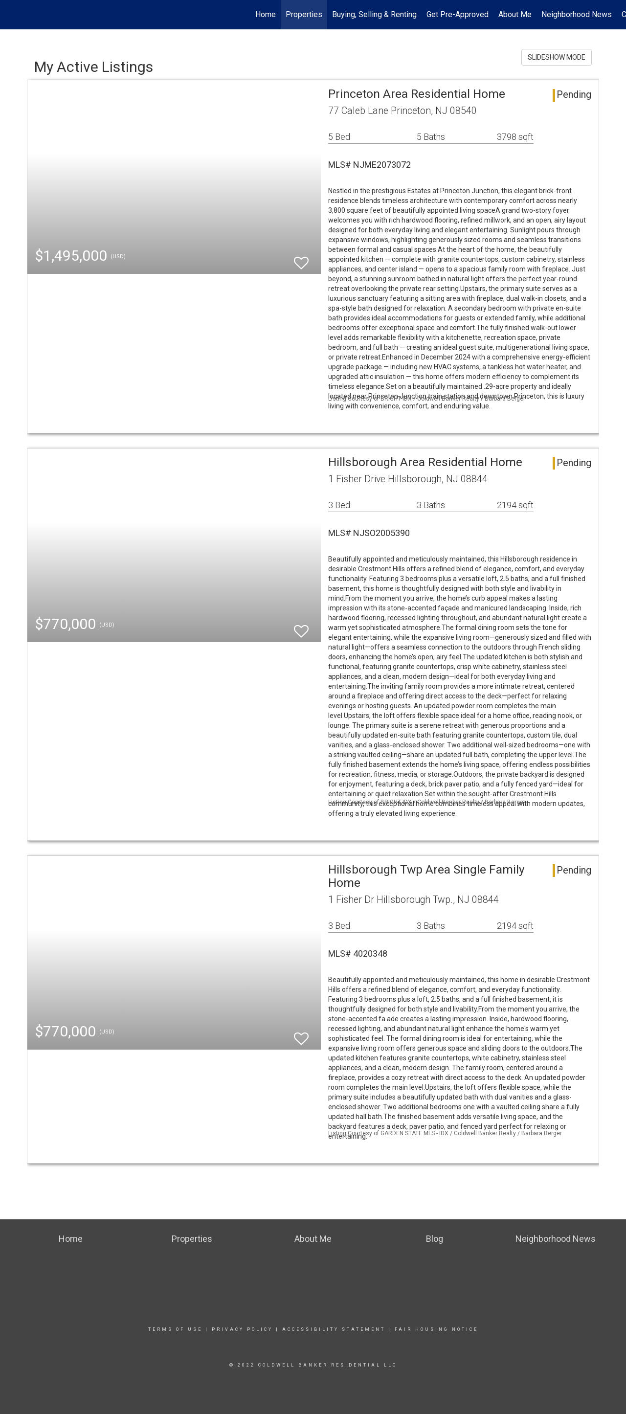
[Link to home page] (12, 14)
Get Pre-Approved (457, 14)
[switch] (301, 258)
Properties (304, 14)
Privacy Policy (242, 1329)
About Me (515, 14)
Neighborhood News (576, 14)
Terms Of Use (175, 1329)
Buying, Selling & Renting (374, 14)
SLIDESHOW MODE (556, 57)
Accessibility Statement (333, 1329)
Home (265, 14)
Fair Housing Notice (436, 1329)
